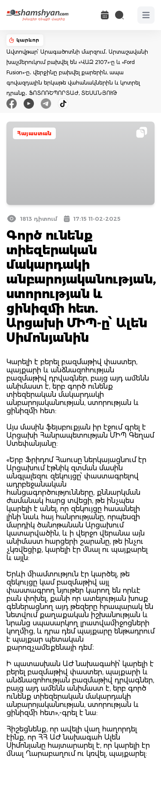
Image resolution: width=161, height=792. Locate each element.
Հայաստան (34, 133)
